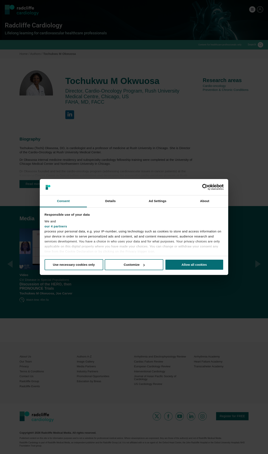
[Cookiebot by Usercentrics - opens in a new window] (205, 187)
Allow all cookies (194, 264)
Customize (134, 264)
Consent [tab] (63, 201)
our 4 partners (56, 226)
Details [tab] (110, 201)
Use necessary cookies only (74, 264)
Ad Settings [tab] (157, 201)
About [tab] (204, 201)
